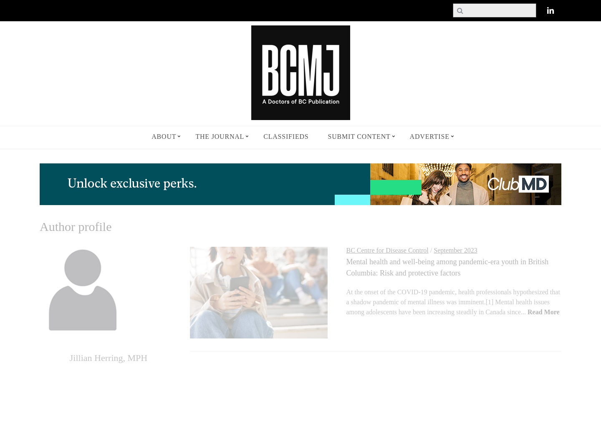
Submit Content (359, 136)
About (164, 136)
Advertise (429, 136)
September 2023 (455, 250)
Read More (544, 312)
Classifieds (285, 136)
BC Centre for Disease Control (387, 250)
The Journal (219, 136)
